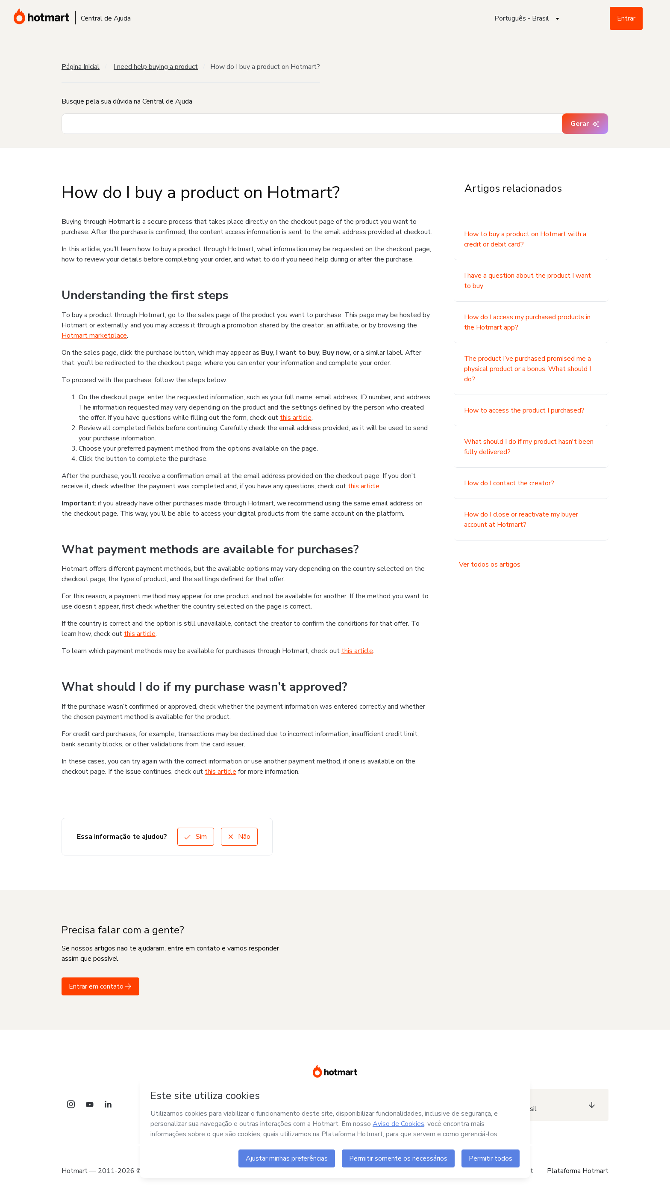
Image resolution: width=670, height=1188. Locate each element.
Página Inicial (81, 66)
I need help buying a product (156, 66)
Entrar (626, 18)
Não (239, 836)
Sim (196, 836)
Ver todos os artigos (489, 564)
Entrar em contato (100, 986)
